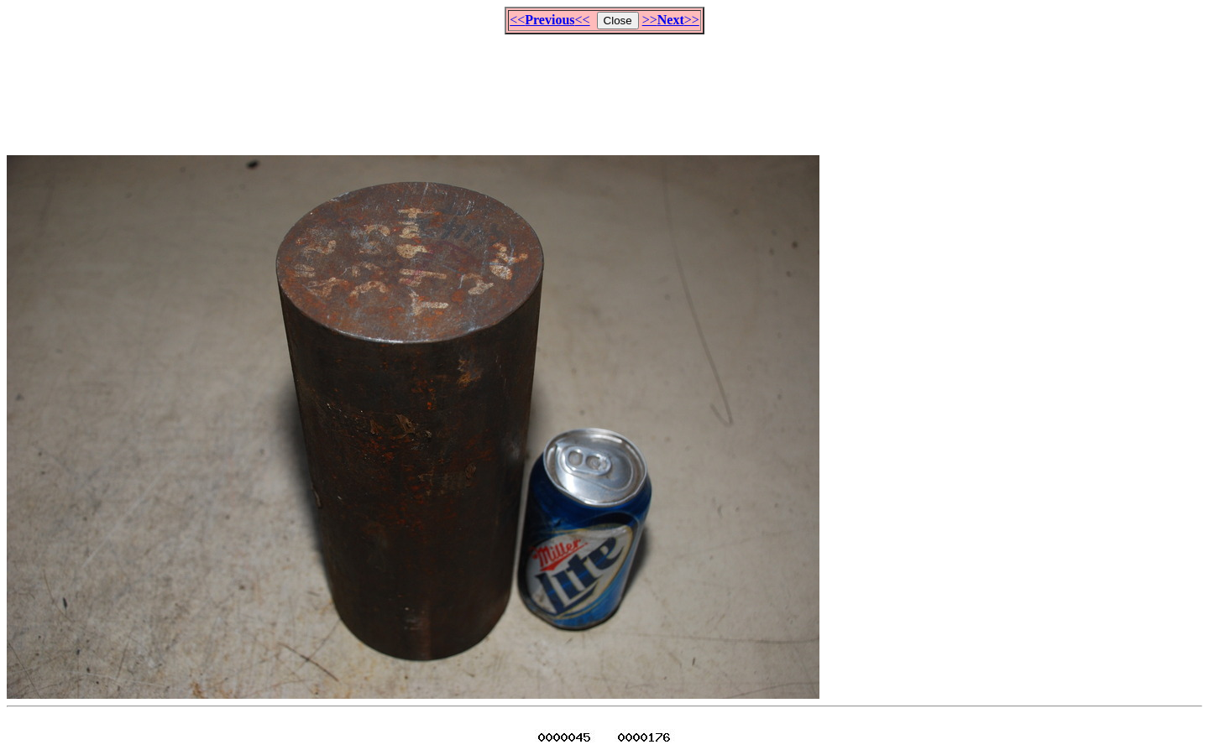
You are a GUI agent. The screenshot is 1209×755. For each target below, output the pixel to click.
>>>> (670, 20)
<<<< (549, 20)
